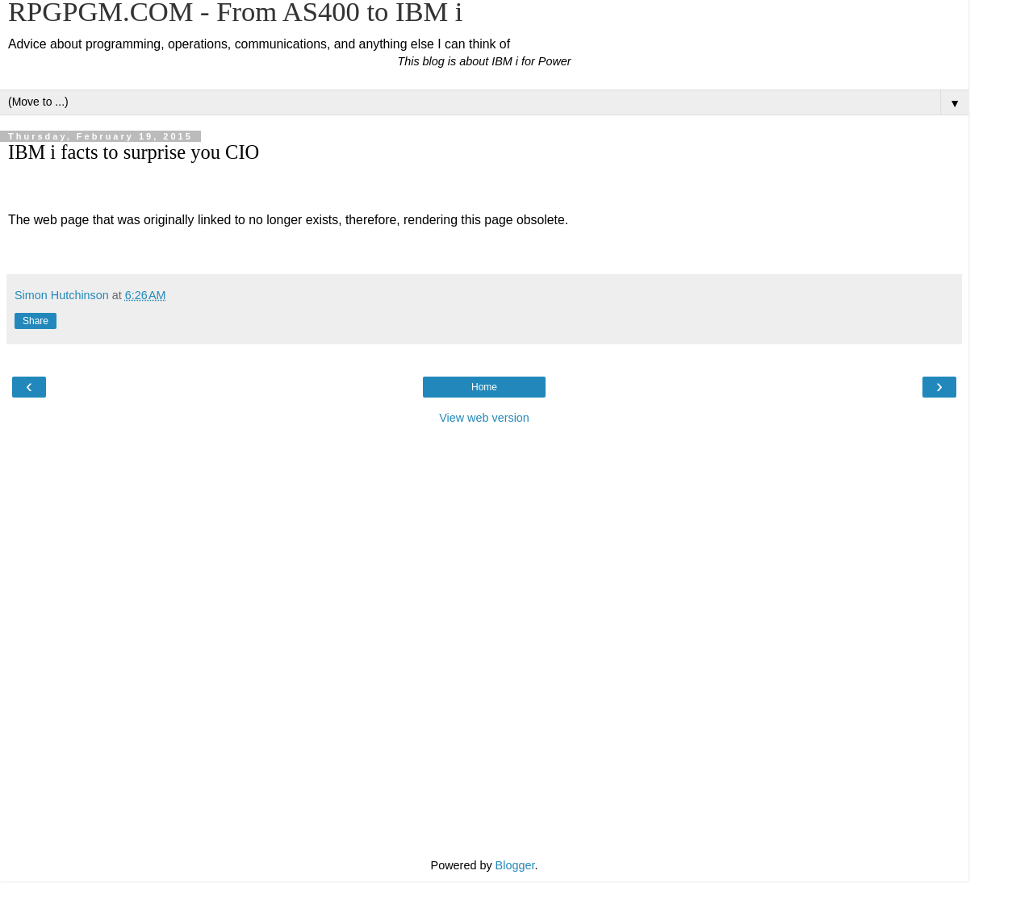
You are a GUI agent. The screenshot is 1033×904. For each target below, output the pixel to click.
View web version (484, 417)
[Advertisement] (484, 514)
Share (35, 321)
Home (484, 387)
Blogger (515, 865)
